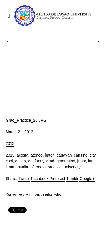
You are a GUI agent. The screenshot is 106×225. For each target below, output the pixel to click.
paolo (41, 167)
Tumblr (72, 178)
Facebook (39, 178)
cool (9, 161)
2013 (10, 143)
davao (20, 161)
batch (50, 155)
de (30, 161)
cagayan (64, 155)
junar (81, 161)
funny (39, 161)
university (72, 167)
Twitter (24, 178)
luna (92, 161)
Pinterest (57, 178)
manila (22, 167)
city (92, 155)
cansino (80, 155)
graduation (66, 161)
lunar (10, 167)
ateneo (37, 155)
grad (50, 161)
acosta (22, 155)
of (32, 167)
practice (55, 167)
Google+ (86, 178)
